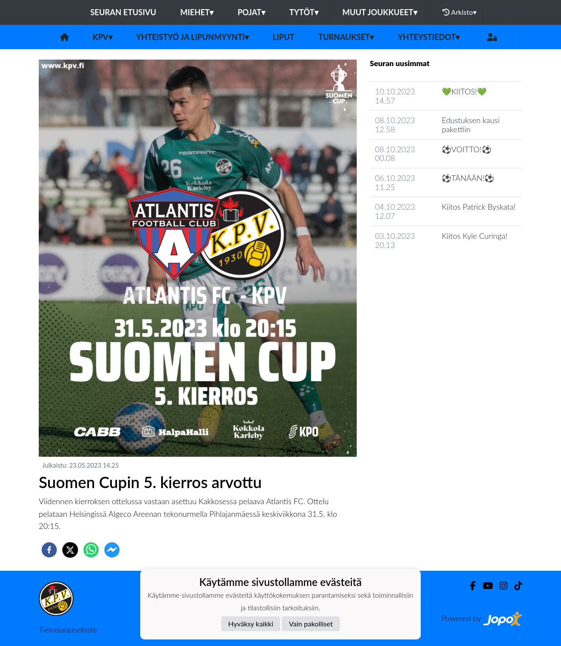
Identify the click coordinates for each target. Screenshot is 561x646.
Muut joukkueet (379, 12)
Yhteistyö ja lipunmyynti (192, 37)
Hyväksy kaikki (250, 623)
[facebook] (49, 550)
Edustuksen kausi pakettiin (471, 124)
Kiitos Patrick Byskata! (479, 206)
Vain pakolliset (311, 623)
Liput (283, 37)
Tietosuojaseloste (68, 629)
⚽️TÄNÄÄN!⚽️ (468, 178)
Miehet (197, 12)
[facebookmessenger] (112, 550)
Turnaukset (346, 37)
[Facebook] (469, 585)
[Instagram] (500, 585)
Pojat (251, 12)
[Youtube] (484, 585)
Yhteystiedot (429, 37)
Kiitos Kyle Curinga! (474, 236)
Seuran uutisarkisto (408, 269)
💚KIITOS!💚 (464, 91)
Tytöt (303, 12)
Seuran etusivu (123, 12)
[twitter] (70, 550)
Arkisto (460, 12)
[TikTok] (514, 585)
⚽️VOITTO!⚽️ (466, 149)
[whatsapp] (91, 550)
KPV (102, 37)
